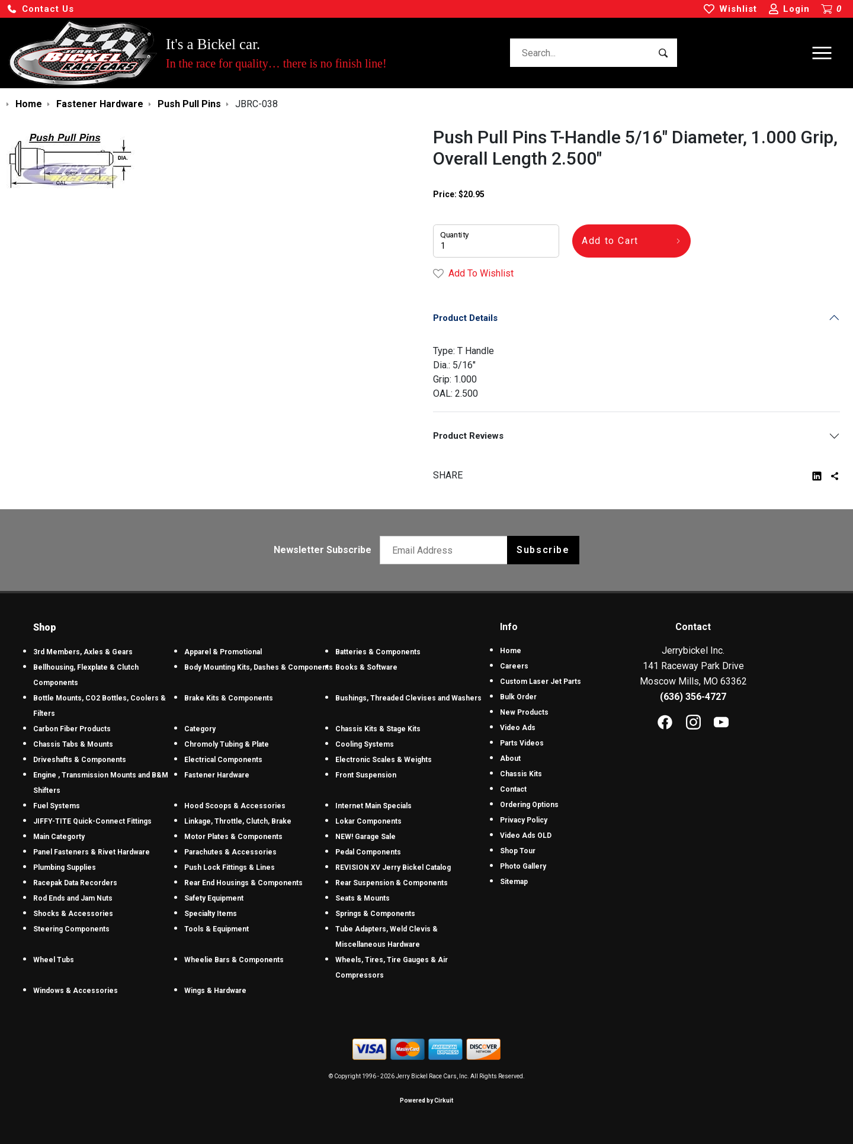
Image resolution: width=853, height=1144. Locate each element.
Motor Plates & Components (233, 837)
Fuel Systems (56, 806)
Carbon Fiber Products (72, 729)
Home (510, 651)
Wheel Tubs (53, 960)
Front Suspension (365, 775)
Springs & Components (375, 914)
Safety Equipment (213, 898)
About (510, 758)
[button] (40, 9)
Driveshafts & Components (79, 760)
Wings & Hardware (215, 990)
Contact (513, 789)
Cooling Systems (364, 744)
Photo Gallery (523, 866)
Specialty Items (210, 914)
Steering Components (71, 929)
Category (200, 729)
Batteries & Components (378, 652)
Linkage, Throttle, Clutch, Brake (237, 821)
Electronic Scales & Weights (383, 760)
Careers (514, 666)
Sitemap (514, 882)
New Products (524, 712)
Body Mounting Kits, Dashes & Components (258, 667)
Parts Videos (522, 743)
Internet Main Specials (373, 806)
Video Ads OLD (525, 835)
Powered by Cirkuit (426, 1100)
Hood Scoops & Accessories (235, 806)
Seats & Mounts (362, 898)
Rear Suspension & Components (391, 883)
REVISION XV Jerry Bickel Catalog (393, 867)
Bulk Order (518, 697)
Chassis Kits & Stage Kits (378, 729)
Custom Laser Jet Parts (540, 681)
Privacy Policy (523, 820)
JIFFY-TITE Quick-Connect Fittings (92, 821)
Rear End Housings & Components (243, 883)
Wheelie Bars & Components (234, 960)
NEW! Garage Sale (365, 837)
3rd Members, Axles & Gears (83, 652)
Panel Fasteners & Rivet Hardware (91, 852)
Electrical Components (223, 760)
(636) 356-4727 (693, 696)
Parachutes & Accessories (230, 852)
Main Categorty (59, 837)
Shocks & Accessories (73, 914)
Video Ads (517, 728)
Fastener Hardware (216, 775)
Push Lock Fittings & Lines (229, 867)
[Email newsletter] (446, 550)
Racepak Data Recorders (75, 883)
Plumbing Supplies (64, 867)
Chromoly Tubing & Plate (226, 744)
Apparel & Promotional (223, 652)
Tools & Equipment (216, 929)
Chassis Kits (521, 774)
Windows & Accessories (75, 990)
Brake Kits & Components (228, 698)
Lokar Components (368, 821)
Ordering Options (529, 805)
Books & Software (366, 667)
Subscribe (543, 549)
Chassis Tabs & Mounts (73, 744)
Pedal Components (368, 852)
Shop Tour (517, 851)
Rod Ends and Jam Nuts (73, 898)
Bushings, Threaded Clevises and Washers (408, 698)
